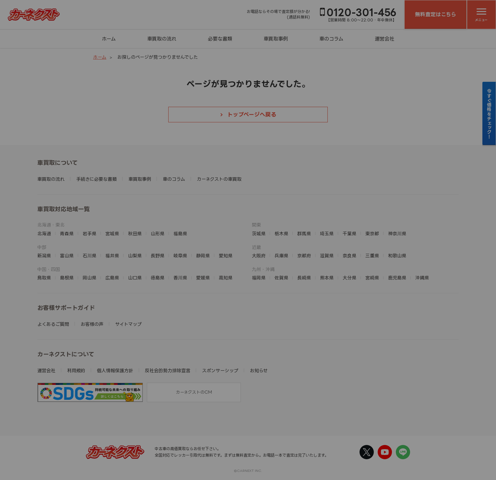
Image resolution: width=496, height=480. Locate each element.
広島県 (112, 277)
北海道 (44, 233)
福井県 (112, 255)
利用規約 (76, 370)
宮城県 (112, 233)
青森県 (67, 233)
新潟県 (44, 255)
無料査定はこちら (435, 14)
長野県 (157, 255)
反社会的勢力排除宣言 (167, 370)
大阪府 (259, 255)
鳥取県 (44, 277)
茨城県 (259, 233)
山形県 (157, 233)
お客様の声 (92, 324)
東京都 (372, 233)
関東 (256, 224)
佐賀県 (281, 277)
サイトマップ (128, 324)
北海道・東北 (51, 224)
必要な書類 (220, 39)
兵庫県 (281, 255)
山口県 (135, 277)
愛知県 (225, 255)
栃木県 (281, 233)
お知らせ (259, 370)
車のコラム (331, 39)
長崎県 (304, 277)
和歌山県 (397, 255)
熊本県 (327, 277)
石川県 (89, 255)
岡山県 (89, 277)
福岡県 (259, 277)
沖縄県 (422, 277)
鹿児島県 (397, 277)
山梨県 (135, 255)
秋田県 (135, 233)
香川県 (180, 277)
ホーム (109, 39)
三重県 (372, 255)
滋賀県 (327, 255)
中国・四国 (48, 269)
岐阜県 (180, 255)
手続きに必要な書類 (96, 179)
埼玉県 (327, 233)
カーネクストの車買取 (219, 179)
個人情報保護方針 (115, 370)
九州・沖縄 (263, 269)
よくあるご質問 (53, 324)
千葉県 (349, 233)
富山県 (67, 255)
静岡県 (203, 255)
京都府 (304, 255)
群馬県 (304, 233)
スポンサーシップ (220, 370)
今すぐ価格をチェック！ (489, 114)
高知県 (225, 277)
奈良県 (349, 255)
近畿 (256, 247)
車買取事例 (276, 39)
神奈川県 (397, 233)
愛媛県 (203, 277)
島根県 (67, 277)
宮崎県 (372, 277)
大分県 (349, 277)
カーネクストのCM (194, 392)
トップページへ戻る (251, 114)
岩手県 (89, 233)
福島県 (180, 233)
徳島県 (157, 277)
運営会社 (384, 39)
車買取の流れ (161, 39)
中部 (41, 247)
